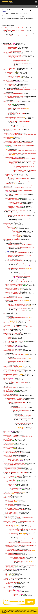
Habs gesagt (7, 495)
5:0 (5, 313)
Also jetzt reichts (7, 440)
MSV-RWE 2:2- (16, 594)
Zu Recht (8, 102)
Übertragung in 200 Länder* (11, 198)
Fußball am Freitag (7, 43)
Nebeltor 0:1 (6, 498)
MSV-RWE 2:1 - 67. (15, 593)
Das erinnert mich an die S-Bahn (14, 118)
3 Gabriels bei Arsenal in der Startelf (13, 468)
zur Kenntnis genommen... (9, 193)
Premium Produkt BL (8, 369)
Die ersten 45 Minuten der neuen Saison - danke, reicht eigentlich (19, 249)
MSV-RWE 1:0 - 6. (11, 590)
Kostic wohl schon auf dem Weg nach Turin (13, 297)
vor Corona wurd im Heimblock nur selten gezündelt (16, 194)
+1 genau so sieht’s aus (21, 420)
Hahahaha (8, 510)
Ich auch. (9, 563)
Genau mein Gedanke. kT (11, 569)
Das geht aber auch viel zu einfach (11, 366)
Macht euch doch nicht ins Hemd (11, 287)
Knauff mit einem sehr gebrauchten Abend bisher (14, 463)
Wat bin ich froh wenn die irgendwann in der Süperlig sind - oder (17, 86)
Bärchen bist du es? (10, 371)
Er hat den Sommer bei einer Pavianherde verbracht (16, 382)
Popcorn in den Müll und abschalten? (11, 491)
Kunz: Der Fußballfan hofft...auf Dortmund (12, 101)
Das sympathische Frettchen (10, 387)
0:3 (5, 434)
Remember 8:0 (7, 493)
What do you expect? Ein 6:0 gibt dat (13, 452)
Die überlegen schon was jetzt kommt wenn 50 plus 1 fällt (17, 252)
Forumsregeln (4, 612)
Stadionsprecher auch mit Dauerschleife (12, 116)
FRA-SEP (6, 579)
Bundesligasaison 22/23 (9, 44)
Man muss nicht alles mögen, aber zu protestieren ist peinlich (18, 550)
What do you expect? (8, 451)
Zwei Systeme (7, 330)
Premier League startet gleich (10, 467)
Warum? (7, 334)
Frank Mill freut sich (8, 455)
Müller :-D (6, 447)
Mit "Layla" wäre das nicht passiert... (13, 475)
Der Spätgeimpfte (9, 504)
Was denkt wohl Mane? (9, 322)
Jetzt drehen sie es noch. (11, 456)
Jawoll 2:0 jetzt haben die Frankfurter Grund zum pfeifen (15, 472)
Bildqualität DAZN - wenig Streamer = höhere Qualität (17, 175)
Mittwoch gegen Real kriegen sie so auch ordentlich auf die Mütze (19, 436)
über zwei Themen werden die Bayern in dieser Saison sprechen (17, 385)
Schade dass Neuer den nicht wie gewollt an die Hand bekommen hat (18, 142)
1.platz (5, 394)
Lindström (6, 442)
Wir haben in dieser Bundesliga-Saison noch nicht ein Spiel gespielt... (18, 326)
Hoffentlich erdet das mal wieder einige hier (13, 333)
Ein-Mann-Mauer (9, 502)
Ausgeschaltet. (7, 342)
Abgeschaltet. (7, 223)
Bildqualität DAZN (8, 155)
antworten (4, 21)
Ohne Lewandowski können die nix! (11, 374)
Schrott (5, 432)
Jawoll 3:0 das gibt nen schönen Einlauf (12, 396)
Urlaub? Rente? (9, 324)
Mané (5, 392)
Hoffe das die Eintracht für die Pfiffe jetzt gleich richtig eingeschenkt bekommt (20, 514)
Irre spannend (7, 497)
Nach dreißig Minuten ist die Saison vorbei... (13, 350)
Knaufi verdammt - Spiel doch (10, 139)
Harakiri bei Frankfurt (8, 444)
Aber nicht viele (11, 97)
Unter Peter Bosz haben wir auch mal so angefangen (15, 30)
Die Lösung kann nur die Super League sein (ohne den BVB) (18, 242)
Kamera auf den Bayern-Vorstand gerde (12, 239)
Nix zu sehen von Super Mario (10, 435)
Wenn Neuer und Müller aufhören (11, 332)
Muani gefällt (7, 137)
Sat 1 (5, 570)
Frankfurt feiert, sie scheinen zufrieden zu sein (13, 93)
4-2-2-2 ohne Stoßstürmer (11, 581)
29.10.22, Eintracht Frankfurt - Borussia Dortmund (14, 370)
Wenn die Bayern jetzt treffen (10, 506)
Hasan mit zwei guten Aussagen (10, 577)
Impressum (19, 611)
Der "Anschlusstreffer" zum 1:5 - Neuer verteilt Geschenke (16, 185)
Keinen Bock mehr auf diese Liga (14, 55)
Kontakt (15, 611)
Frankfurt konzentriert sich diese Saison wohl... (13, 129)
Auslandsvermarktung (8, 196)
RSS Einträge (4, 611)
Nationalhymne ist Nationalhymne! (15, 554)
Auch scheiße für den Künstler (12, 567)
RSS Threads (10, 611)
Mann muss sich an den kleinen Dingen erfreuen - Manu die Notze (17, 187)
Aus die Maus (7, 431)
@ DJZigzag (26, 13)
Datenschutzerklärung (33, 611)
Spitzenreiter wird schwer (9, 79)
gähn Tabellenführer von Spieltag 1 (11, 395)
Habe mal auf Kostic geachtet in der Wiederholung (16, 314)
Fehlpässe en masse (8, 391)
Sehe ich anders (9, 553)
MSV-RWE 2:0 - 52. (13, 591)
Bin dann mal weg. (8, 439)
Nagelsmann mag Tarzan (9, 381)
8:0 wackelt (6, 378)
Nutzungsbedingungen (25, 611)
